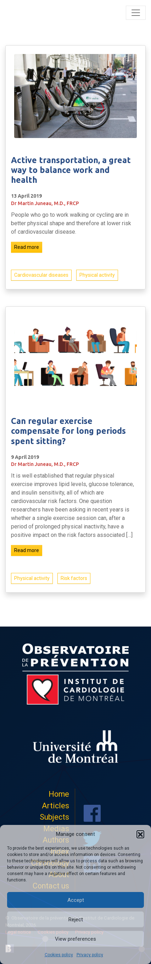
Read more (26, 247)
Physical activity (97, 275)
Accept (75, 900)
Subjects (54, 817)
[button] (140, 834)
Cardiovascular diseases (41, 275)
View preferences (75, 939)
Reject (75, 919)
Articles (55, 805)
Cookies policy (59, 954)
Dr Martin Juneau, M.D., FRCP (45, 203)
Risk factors (74, 580)
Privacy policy (90, 954)
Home (59, 794)
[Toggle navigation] (136, 13)
